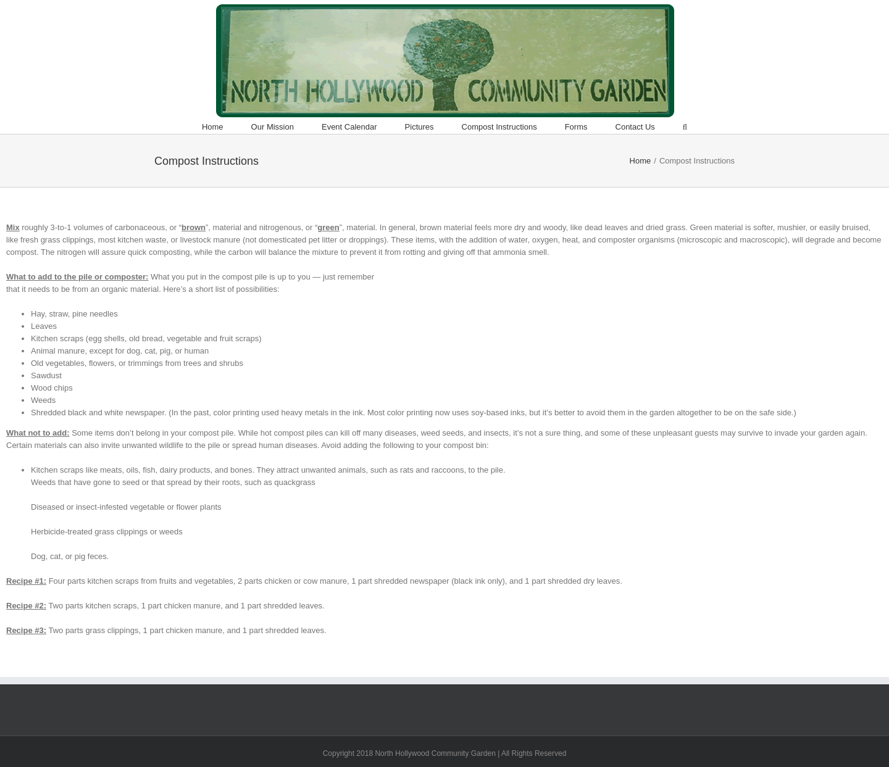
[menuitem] (226, 127)
